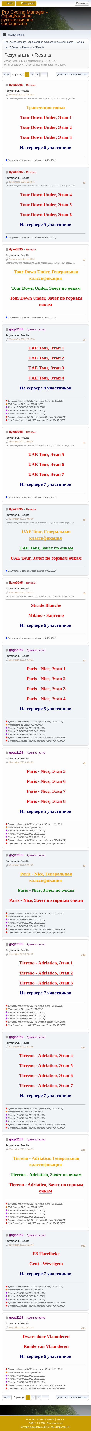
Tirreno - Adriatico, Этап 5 (46, 1065)
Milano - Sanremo (46, 615)
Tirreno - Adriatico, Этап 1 (46, 962)
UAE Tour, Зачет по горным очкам (46, 558)
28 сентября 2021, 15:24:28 (22, 94)
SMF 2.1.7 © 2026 (37, 1423)
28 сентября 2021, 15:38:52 (22, 259)
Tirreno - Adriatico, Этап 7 (46, 1085)
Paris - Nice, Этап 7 (46, 791)
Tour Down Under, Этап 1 (46, 117)
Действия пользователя (72, 74)
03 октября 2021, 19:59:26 (21, 441)
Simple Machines (54, 1423)
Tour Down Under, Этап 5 (46, 204)
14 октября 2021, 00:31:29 (21, 762)
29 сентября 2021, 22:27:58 (22, 339)
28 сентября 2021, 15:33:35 (22, 182)
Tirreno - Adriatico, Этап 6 (46, 1075)
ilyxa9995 (16, 84)
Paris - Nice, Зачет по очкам (46, 890)
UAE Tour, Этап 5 (46, 454)
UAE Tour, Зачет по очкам (46, 547)
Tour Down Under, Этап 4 (46, 194)
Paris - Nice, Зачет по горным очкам (46, 900)
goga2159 (16, 329)
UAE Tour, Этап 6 (46, 464)
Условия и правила (45, 1419)
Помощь (30, 1419)
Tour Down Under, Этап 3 (46, 137)
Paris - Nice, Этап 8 (46, 801)
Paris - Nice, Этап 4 (46, 698)
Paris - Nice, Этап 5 (46, 771)
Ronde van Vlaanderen (46, 1346)
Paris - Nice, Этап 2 (46, 678)
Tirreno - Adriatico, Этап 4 (46, 1055)
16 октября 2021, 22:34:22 (21, 954)
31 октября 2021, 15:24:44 (21, 1245)
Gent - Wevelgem (46, 1263)
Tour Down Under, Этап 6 (46, 214)
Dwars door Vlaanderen (46, 1336)
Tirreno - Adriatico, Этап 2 (46, 972)
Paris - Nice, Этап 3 (46, 688)
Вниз (6, 74)
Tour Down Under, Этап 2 (46, 127)
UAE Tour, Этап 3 (46, 367)
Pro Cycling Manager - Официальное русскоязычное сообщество (24, 17)
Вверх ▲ (60, 1419)
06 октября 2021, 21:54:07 (21, 592)
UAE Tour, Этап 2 (46, 357)
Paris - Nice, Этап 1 (46, 668)
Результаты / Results (17, 90)
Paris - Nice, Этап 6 (46, 781)
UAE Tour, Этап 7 (46, 474)
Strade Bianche (46, 605)
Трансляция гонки (45, 107)
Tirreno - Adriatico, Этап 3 (46, 982)
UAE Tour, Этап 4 (46, 377)
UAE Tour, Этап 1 (46, 347)
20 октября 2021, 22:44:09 (21, 1149)
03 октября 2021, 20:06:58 (21, 519)
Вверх (7, 1397)
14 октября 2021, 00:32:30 (21, 865)
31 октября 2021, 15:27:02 (21, 1327)
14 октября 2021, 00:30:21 (21, 660)
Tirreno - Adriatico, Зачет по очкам (46, 1174)
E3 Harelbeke (46, 1253)
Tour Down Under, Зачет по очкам (46, 288)
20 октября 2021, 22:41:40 (21, 1047)
